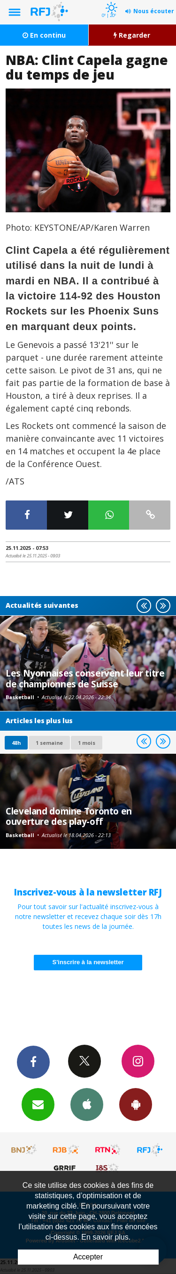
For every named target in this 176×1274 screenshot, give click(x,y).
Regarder (132, 35)
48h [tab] (16, 742)
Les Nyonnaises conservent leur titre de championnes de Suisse (85, 678)
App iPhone (86, 1104)
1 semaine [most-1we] (49, 742)
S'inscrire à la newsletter (88, 962)
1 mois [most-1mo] (86, 742)
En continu (44, 35)
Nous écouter (153, 11)
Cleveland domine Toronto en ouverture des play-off (69, 816)
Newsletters (38, 1104)
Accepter (88, 1257)
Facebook (33, 1062)
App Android (135, 1104)
